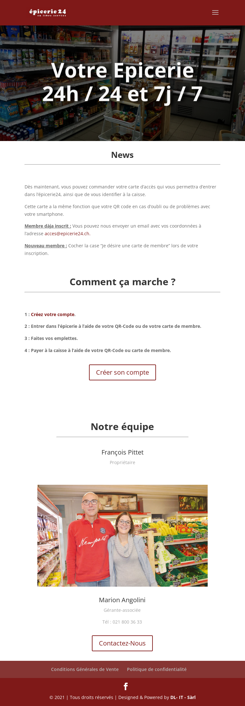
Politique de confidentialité (157, 669)
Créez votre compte (52, 314)
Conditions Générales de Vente (85, 669)
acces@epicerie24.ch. (68, 233)
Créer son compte (122, 372)
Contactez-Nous (122, 643)
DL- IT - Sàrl (183, 697)
